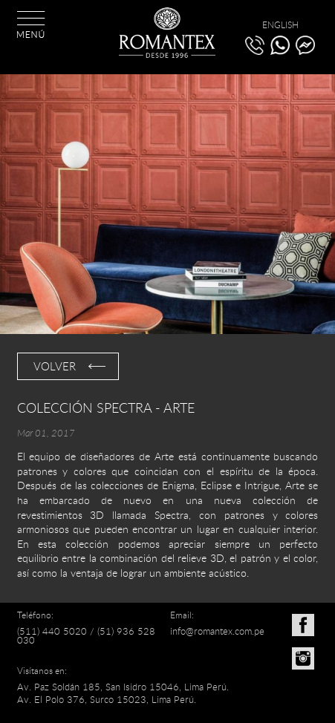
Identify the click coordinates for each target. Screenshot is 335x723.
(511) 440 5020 (52, 631)
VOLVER (54, 366)
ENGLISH (280, 24)
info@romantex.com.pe (217, 631)
